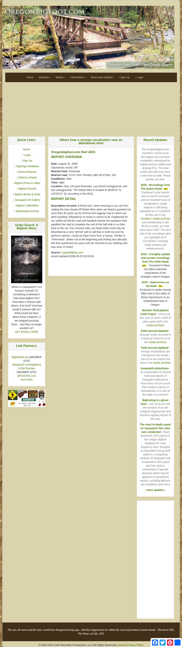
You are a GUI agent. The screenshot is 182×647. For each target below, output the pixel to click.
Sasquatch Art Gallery (26, 199)
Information (77, 77)
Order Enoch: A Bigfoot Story (26, 226)
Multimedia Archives (26, 211)
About (121, 644)
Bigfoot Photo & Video (26, 183)
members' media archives (155, 218)
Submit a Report (26, 177)
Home (30, 77)
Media (60, 77)
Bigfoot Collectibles (27, 205)
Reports (44, 77)
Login (139, 77)
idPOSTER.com (26, 375)
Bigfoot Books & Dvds (26, 194)
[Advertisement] (91, 108)
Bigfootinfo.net (20, 357)
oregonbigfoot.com (72, 252)
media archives (155, 325)
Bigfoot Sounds (26, 188)
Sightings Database (26, 166)
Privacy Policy (135, 644)
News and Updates (102, 77)
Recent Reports (26, 171)
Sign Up (124, 77)
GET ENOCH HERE (26, 331)
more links (27, 379)
